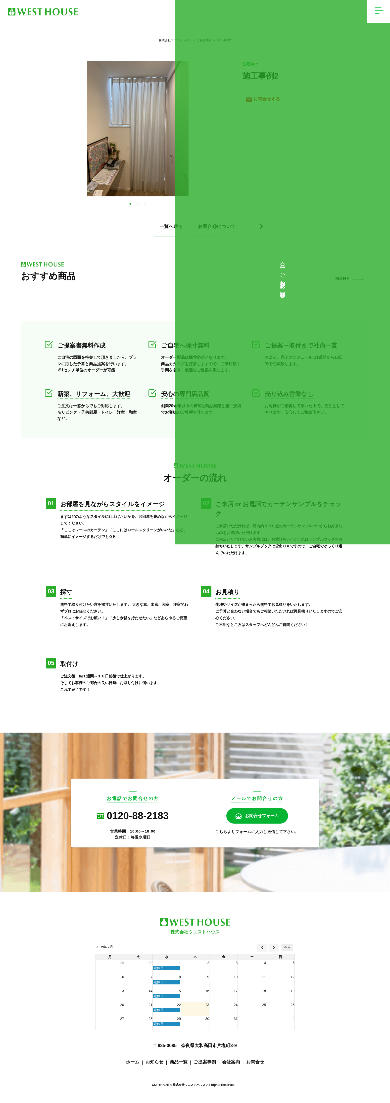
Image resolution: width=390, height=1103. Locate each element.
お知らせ (154, 1065)
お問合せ (255, 1065)
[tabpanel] (138, 132)
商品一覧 (179, 1065)
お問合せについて (228, 230)
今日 (287, 951)
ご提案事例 (202, 42)
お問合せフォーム (262, 820)
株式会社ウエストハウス (172, 42)
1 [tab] (130, 207)
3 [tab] (145, 207)
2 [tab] (137, 207)
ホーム (132, 1065)
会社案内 (231, 1065)
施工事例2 (225, 42)
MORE (342, 282)
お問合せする (264, 102)
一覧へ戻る (100, 230)
